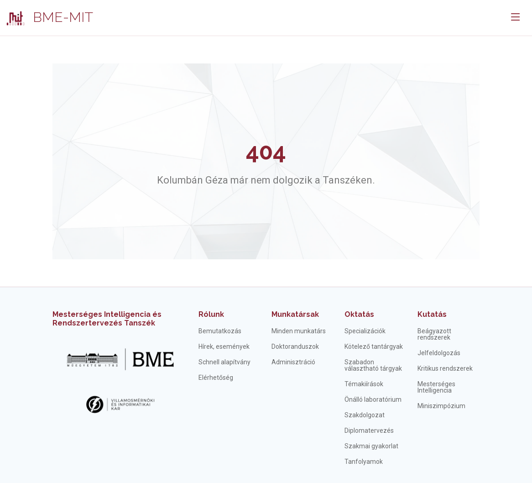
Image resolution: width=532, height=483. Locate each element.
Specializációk (365, 331)
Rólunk (211, 314)
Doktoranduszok (295, 346)
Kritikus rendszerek (445, 368)
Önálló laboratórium (373, 399)
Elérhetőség (215, 377)
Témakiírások (363, 384)
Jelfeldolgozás (438, 353)
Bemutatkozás (219, 331)
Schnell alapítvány (224, 362)
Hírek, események (224, 346)
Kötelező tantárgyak (373, 346)
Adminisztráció (293, 362)
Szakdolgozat (364, 415)
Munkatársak (295, 314)
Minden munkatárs (298, 331)
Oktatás (359, 314)
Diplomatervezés (369, 430)
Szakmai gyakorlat (371, 446)
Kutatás (432, 314)
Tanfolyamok (363, 461)
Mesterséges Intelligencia (436, 387)
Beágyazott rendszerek (434, 334)
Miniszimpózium (441, 406)
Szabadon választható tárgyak (373, 365)
